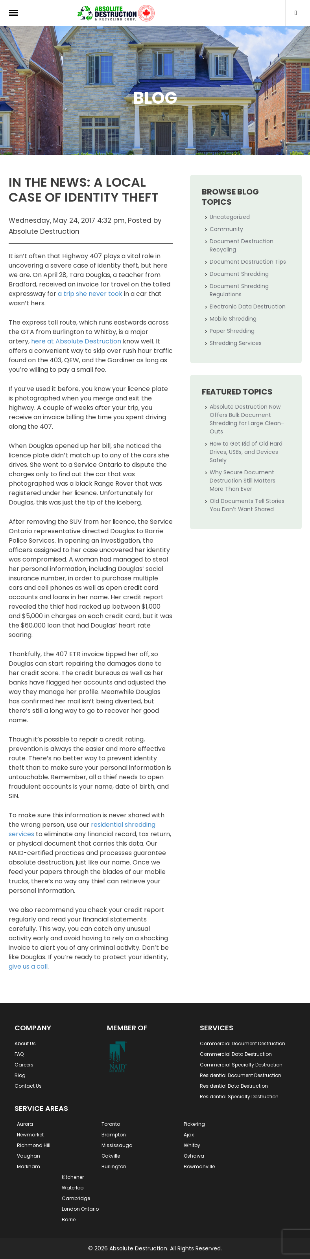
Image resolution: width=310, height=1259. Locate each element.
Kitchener (73, 1177)
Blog (20, 1075)
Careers (24, 1064)
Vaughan (28, 1156)
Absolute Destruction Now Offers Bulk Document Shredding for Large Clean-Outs (247, 419)
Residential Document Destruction (240, 1075)
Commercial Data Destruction (236, 1054)
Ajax (189, 1134)
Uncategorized (230, 217)
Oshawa (194, 1156)
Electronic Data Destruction (248, 306)
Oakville (110, 1156)
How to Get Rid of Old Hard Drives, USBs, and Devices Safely (246, 452)
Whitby (192, 1145)
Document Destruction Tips (248, 262)
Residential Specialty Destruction (239, 1096)
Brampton (113, 1134)
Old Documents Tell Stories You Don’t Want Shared (247, 505)
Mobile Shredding (233, 319)
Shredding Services (236, 343)
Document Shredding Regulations (239, 290)
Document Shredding (239, 274)
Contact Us (28, 1086)
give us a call (28, 966)
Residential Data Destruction (234, 1086)
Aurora (25, 1124)
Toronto (110, 1124)
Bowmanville (199, 1166)
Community (226, 229)
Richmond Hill (33, 1145)
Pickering (194, 1124)
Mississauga (117, 1145)
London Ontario (80, 1209)
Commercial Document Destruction (242, 1043)
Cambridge (76, 1198)
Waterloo (72, 1187)
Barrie (69, 1219)
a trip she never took (90, 293)
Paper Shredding (232, 331)
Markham (28, 1166)
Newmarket (30, 1134)
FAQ (19, 1054)
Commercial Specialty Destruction (241, 1064)
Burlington (113, 1166)
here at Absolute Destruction (76, 341)
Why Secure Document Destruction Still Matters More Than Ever (242, 480)
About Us (25, 1043)
